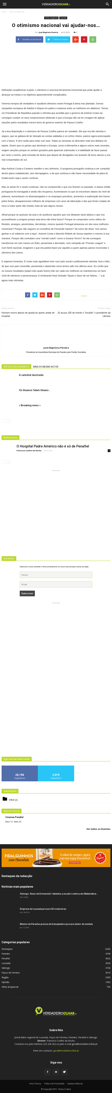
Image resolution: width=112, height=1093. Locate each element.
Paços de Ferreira (11, 972)
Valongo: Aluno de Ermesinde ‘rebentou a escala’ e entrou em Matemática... (59, 893)
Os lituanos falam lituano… (34, 390)
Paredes (6, 953)
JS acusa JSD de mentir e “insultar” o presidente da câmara (83, 314)
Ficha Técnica (35, 1083)
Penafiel (6, 958)
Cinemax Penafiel (14, 817)
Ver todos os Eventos (98, 829)
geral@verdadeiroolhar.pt (66, 1050)
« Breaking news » (30, 405)
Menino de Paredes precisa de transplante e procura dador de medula (56, 924)
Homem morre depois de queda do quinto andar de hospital (28, 314)
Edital (11, 799)
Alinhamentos (10, 437)
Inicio (4, 11)
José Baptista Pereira (48, 32)
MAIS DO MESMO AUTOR (45, 366)
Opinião (63, 18)
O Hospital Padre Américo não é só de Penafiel (53, 446)
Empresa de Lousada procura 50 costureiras (43, 909)
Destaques (7, 948)
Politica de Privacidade (54, 1083)
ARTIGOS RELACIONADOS (16, 366)
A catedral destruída (31, 375)
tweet (84, 295)
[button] (107, 4)
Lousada (6, 963)
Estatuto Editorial (75, 1083)
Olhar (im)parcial (51, 18)
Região (5, 977)
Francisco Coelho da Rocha (29, 450)
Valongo (6, 967)
